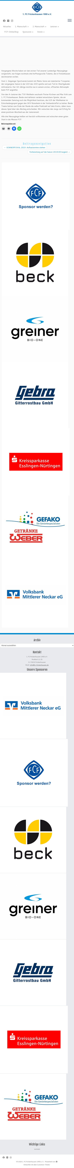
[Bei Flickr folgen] (9, 20)
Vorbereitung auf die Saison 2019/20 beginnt (49, 152)
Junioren (54, 26)
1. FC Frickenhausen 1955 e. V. (33, 1162)
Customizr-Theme (43, 1165)
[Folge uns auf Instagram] (13, 20)
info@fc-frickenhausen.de (39, 665)
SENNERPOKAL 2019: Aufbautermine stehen (24, 147)
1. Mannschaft (22, 26)
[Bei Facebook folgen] (5, 20)
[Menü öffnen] (70, 21)
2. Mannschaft (39, 26)
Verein (40, 31)
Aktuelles (7, 26)
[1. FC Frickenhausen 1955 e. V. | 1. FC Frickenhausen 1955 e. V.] (37, 8)
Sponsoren (28, 31)
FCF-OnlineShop (11, 31)
